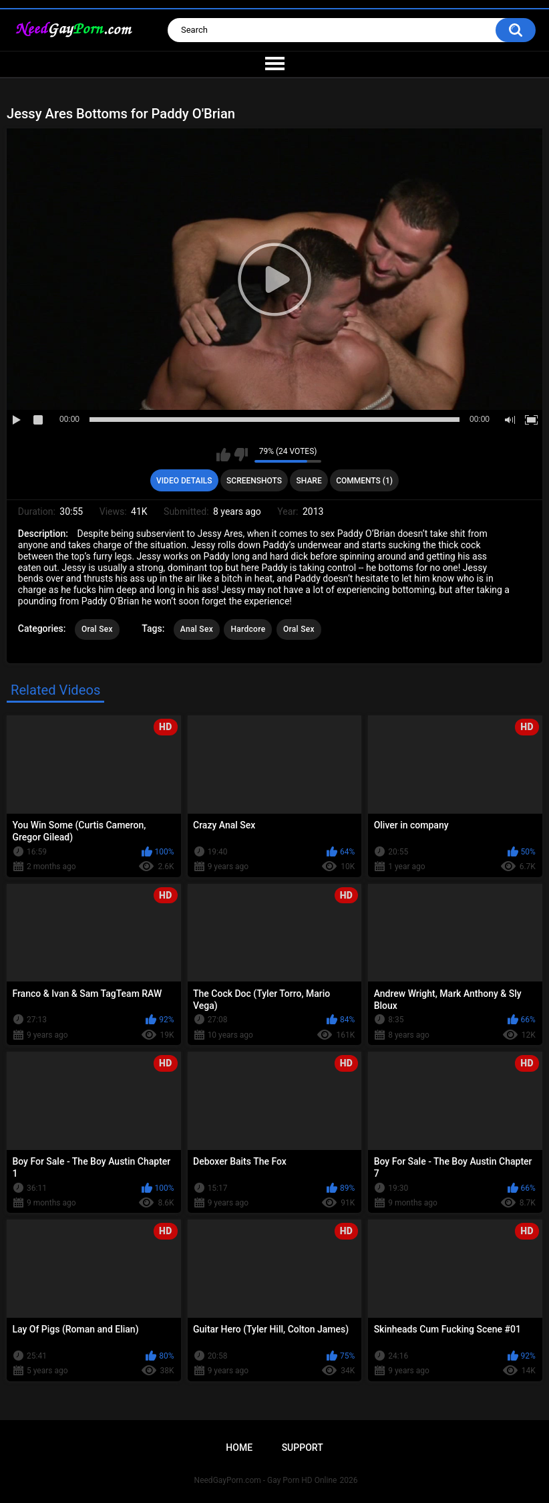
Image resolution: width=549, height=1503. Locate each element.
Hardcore (247, 629)
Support (302, 1447)
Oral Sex (97, 629)
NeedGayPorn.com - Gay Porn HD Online (265, 1480)
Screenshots (254, 480)
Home (239, 1447)
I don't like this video (241, 454)
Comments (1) (364, 480)
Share (309, 480)
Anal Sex (196, 629)
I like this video (223, 454)
